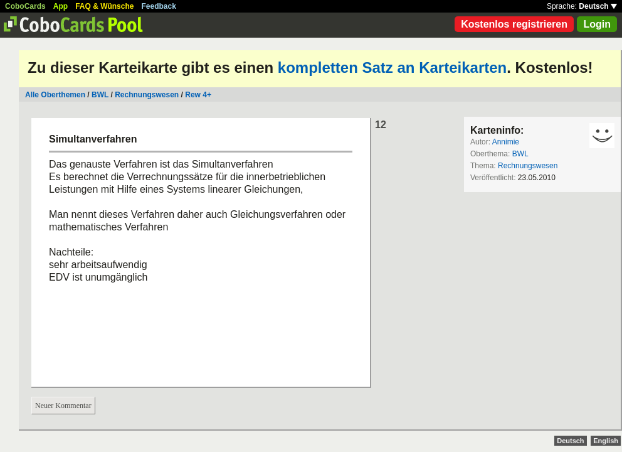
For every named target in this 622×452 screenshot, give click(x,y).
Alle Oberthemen (55, 94)
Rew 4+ (198, 94)
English (605, 440)
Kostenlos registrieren (514, 24)
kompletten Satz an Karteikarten (392, 67)
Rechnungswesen (147, 94)
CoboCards (25, 6)
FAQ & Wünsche (104, 6)
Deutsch (598, 6)
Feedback (159, 6)
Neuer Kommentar (63, 405)
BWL (100, 94)
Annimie (505, 141)
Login (597, 24)
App (60, 6)
